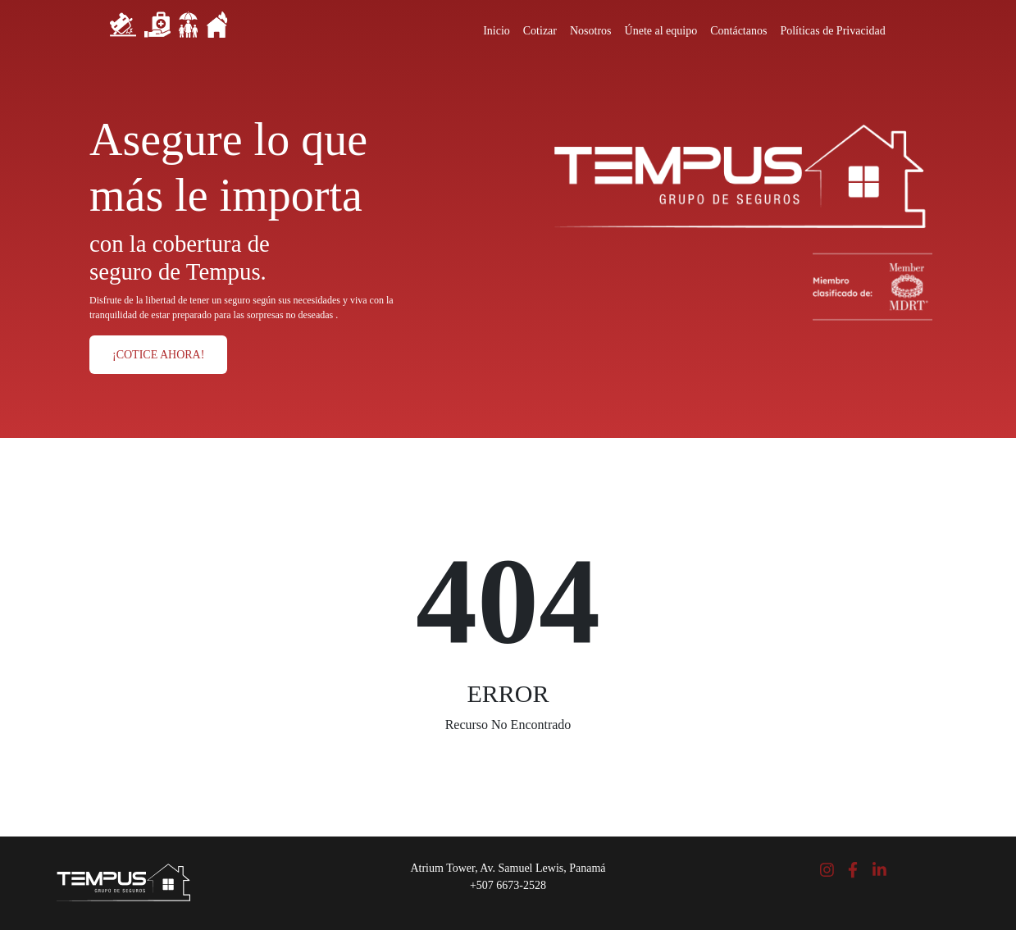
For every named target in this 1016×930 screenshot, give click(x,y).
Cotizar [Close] (540, 31)
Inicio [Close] (496, 31)
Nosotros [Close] (591, 31)
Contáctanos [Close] (738, 31)
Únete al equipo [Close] (661, 31)
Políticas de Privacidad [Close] (832, 31)
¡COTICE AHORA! (158, 355)
